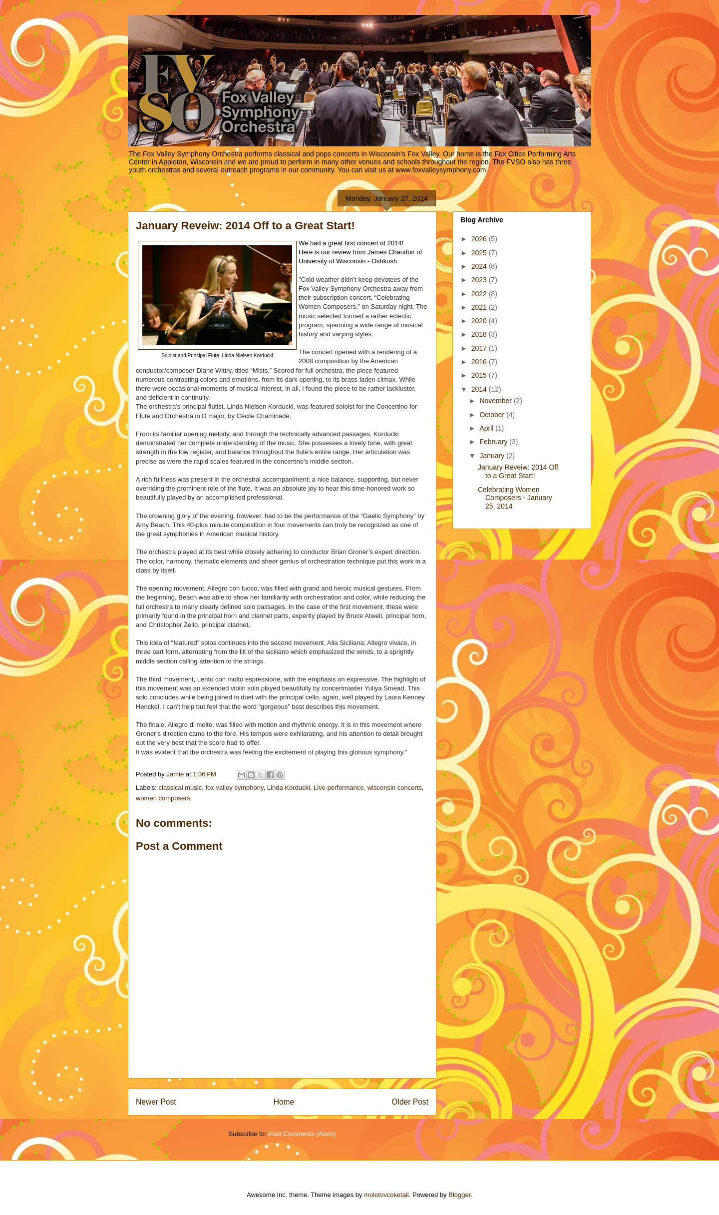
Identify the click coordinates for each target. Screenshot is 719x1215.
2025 (480, 253)
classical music (180, 787)
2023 (480, 280)
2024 (480, 266)
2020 (480, 321)
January (492, 456)
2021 (480, 307)
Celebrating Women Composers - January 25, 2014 (515, 498)
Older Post (409, 1102)
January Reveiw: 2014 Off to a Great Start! (518, 471)
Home (284, 1102)
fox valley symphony (234, 787)
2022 (480, 294)
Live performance (338, 787)
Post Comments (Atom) (302, 1134)
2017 (480, 348)
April (487, 428)
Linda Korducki (288, 787)
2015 (480, 375)
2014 (480, 389)
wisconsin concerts (394, 787)
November (496, 401)
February (494, 442)
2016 (480, 362)
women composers (163, 798)
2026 (480, 239)
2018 (480, 334)
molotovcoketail (386, 1195)
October (492, 415)
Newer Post (156, 1102)
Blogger (459, 1195)
